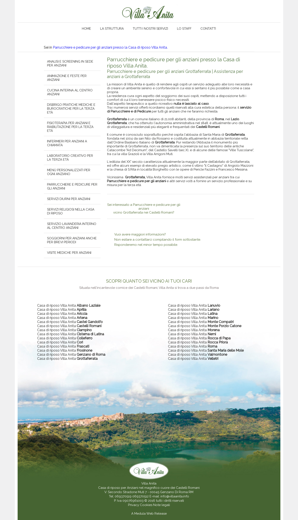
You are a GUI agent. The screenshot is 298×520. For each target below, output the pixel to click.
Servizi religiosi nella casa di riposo (70, 211)
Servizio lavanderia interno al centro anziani (71, 226)
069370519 (123, 496)
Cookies (146, 505)
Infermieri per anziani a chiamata (67, 143)
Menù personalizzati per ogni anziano (68, 172)
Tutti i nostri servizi (150, 29)
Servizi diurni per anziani (68, 199)
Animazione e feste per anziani (67, 78)
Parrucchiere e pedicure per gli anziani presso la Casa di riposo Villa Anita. (110, 47)
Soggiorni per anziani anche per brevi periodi (72, 240)
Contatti (208, 29)
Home (86, 29)
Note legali (161, 505)
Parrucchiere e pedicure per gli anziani (72, 186)
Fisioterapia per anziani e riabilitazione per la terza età (70, 127)
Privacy (134, 505)
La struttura (112, 29)
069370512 (140, 496)
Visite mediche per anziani (69, 253)
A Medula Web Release (149, 513)
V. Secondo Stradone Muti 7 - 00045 (131, 492)
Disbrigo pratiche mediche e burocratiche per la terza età (71, 108)
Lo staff (184, 29)
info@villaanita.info (174, 496)
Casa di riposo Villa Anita (68, 305)
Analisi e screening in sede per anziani (70, 63)
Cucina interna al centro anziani (70, 92)
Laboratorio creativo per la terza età (70, 158)
